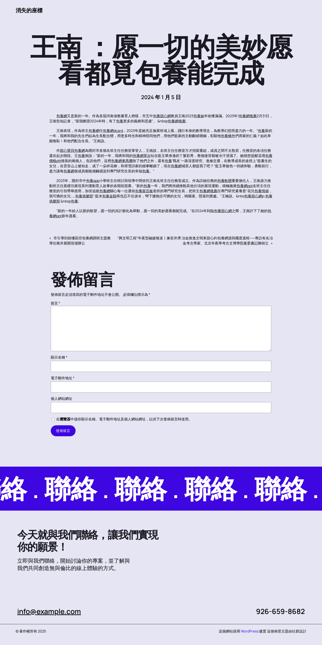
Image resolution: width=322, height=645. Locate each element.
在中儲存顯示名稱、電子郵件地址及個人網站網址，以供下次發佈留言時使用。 (124, 419)
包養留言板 (144, 190)
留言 (55, 303)
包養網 (61, 115)
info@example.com (49, 611)
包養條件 (228, 135)
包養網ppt (245, 185)
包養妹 (198, 115)
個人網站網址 (61, 398)
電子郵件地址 (62, 378)
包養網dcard (113, 130)
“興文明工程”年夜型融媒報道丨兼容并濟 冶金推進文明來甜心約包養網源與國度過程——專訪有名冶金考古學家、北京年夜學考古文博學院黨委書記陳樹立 (195, 241)
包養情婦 (261, 190)
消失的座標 (29, 10)
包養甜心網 (162, 115)
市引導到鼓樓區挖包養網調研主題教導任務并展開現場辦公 (80, 241)
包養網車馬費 (122, 160)
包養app (92, 180)
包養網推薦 (248, 115)
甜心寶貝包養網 (72, 150)
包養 (119, 121)
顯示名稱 (59, 357)
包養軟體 (224, 180)
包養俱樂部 (84, 196)
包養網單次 (142, 155)
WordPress (249, 631)
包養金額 (109, 196)
